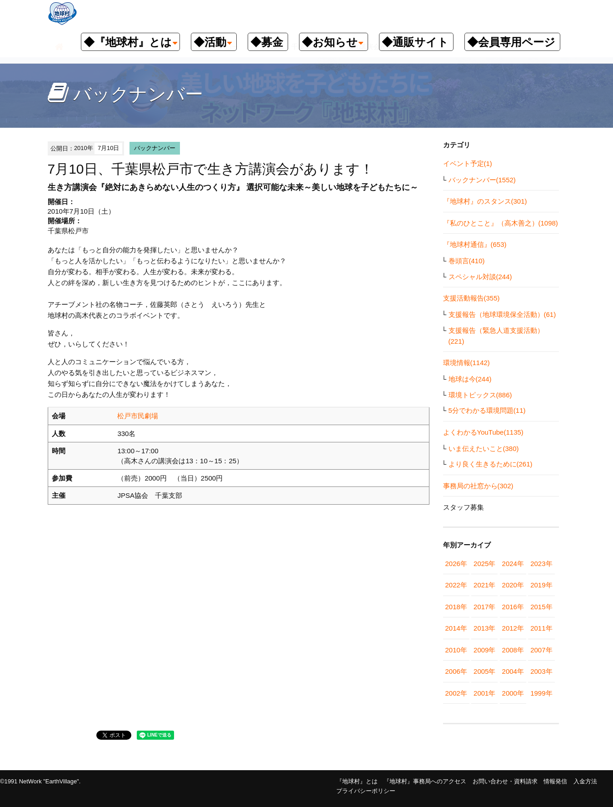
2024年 (513, 563)
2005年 (484, 671)
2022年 (456, 585)
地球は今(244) (470, 379)
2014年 (456, 628)
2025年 (484, 563)
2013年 (484, 628)
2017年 (484, 607)
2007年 (541, 650)
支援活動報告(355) (471, 298)
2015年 (541, 607)
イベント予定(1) (467, 163)
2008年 (513, 650)
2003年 (541, 671)
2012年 (513, 628)
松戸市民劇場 (137, 416)
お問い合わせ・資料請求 (505, 781)
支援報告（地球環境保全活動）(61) (502, 314)
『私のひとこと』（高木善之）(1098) (500, 223)
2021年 (484, 585)
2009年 (484, 650)
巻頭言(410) (467, 261)
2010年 (456, 650)
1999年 (541, 693)
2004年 (513, 671)
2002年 (456, 693)
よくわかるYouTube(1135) (483, 432)
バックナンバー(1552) (482, 180)
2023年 (541, 563)
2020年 (513, 585)
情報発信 (555, 781)
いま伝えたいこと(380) (484, 448)
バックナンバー (154, 148)
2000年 (513, 693)
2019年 (541, 585)
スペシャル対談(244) (480, 277)
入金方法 (585, 781)
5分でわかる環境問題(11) (487, 410)
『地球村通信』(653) (475, 244)
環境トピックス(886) (480, 395)
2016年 (513, 607)
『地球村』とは (357, 781)
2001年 (484, 693)
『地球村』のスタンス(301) (485, 201)
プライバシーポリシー (365, 790)
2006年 (456, 671)
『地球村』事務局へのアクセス (425, 781)
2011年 (541, 628)
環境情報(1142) (466, 362)
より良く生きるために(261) (491, 464)
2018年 (456, 607)
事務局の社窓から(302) (478, 486)
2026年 (456, 563)
